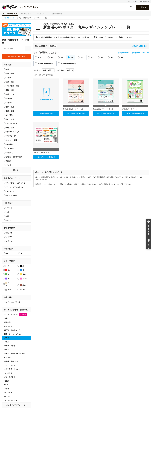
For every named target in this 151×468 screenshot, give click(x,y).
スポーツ (9, 103)
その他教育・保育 (12, 86)
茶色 (23, 285)
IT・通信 (9, 115)
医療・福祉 (10, 90)
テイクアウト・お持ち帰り (15, 183)
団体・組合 (10, 107)
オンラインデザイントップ (15, 405)
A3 (82, 57)
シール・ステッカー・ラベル (14, 353)
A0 (52, 57)
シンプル (9, 237)
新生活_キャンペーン (129, 109)
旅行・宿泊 (10, 119)
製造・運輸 (10, 111)
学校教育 (9, 98)
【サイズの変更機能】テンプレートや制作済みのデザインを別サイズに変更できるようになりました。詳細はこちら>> (83, 37)
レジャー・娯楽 (11, 140)
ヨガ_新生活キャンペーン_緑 (103, 109)
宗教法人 (9, 153)
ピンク (23, 278)
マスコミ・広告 (11, 123)
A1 (62, 57)
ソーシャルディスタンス (15, 187)
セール (8, 220)
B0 (92, 57)
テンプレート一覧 (10, 13)
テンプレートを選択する (76, 113)
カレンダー (8, 393)
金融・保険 (10, 128)
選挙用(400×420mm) (68, 63)
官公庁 (8, 161)
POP (6, 385)
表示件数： (61, 70)
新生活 (52, 46)
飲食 (7, 69)
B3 (122, 57)
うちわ (6, 389)
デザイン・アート (12, 136)
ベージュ (8, 284)
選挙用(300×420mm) (45, 63)
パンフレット (9, 326)
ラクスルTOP (132, 1)
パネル (6, 342)
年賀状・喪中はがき (11, 361)
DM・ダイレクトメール (12, 334)
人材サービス (11, 148)
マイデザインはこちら (16, 56)
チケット (7, 396)
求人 (7, 216)
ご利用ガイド (41, 13)
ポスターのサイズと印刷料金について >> (133, 53)
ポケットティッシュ (11, 400)
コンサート (10, 191)
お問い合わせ (56, 13)
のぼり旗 (7, 357)
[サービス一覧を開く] (131, 7)
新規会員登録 (144, 1)
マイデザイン (25, 13)
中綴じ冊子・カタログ (12, 369)
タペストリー (9, 373)
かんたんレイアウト (13, 302)
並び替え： (37, 70)
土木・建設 (10, 82)
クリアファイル (9, 365)
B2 (112, 57)
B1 (102, 57)
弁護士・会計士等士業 (14, 157)
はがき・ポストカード (12, 330)
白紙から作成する (46, 113)
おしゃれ (9, 233)
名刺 (5, 318)
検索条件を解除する (139, 46)
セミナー (9, 212)
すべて (40, 57)
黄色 (23, 274)
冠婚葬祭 (9, 144)
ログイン (142, 7)
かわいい (9, 241)
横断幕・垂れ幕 (9, 346)
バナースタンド (9, 377)
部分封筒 (7, 322)
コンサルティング (12, 132)
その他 (8, 165)
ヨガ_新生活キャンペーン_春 (73, 109)
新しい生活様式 (11, 195)
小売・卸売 (10, 73)
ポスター (7, 338)
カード (6, 350)
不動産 (8, 78)
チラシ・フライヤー (15, 314)
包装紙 (6, 381)
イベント (9, 208)
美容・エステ (11, 94)
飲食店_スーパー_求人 (41, 152)
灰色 (8, 290)
